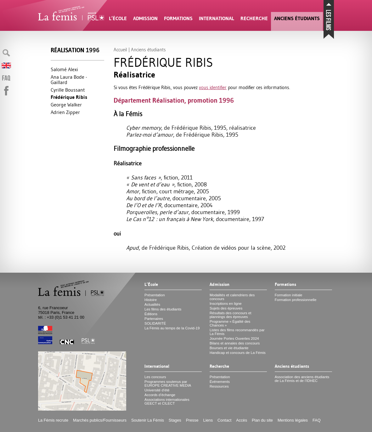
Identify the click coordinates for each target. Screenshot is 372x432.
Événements (220, 382)
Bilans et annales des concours (235, 343)
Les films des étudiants (162, 309)
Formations (178, 18)
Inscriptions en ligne (226, 303)
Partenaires (153, 319)
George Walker (66, 104)
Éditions (150, 314)
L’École (118, 18)
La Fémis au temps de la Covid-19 (172, 328)
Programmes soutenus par (167, 383)
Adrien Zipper (65, 112)
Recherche (254, 18)
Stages (175, 420)
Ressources (219, 386)
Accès (241, 420)
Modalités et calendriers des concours (232, 297)
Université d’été (156, 390)
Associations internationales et (166, 401)
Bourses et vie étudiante (229, 348)
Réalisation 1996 (75, 50)
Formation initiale (288, 295)
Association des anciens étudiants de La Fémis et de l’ (302, 379)
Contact (224, 420)
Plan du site (262, 420)
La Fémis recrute (53, 420)
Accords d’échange (159, 395)
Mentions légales (293, 420)
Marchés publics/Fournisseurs (100, 420)
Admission (145, 18)
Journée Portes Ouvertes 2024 (234, 338)
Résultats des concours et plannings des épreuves (230, 315)
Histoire (150, 300)
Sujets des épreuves (226, 308)
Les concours (155, 377)
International (216, 18)
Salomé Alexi (64, 69)
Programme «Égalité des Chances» (230, 323)
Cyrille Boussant (68, 90)
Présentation (154, 295)
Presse (192, 420)
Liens (208, 420)
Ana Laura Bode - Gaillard (69, 80)
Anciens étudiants (297, 18)
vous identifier (213, 87)
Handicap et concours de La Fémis (238, 353)
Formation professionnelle (296, 300)
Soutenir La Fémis (147, 420)
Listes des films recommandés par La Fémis (237, 332)
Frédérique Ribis (69, 97)
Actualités (152, 304)
